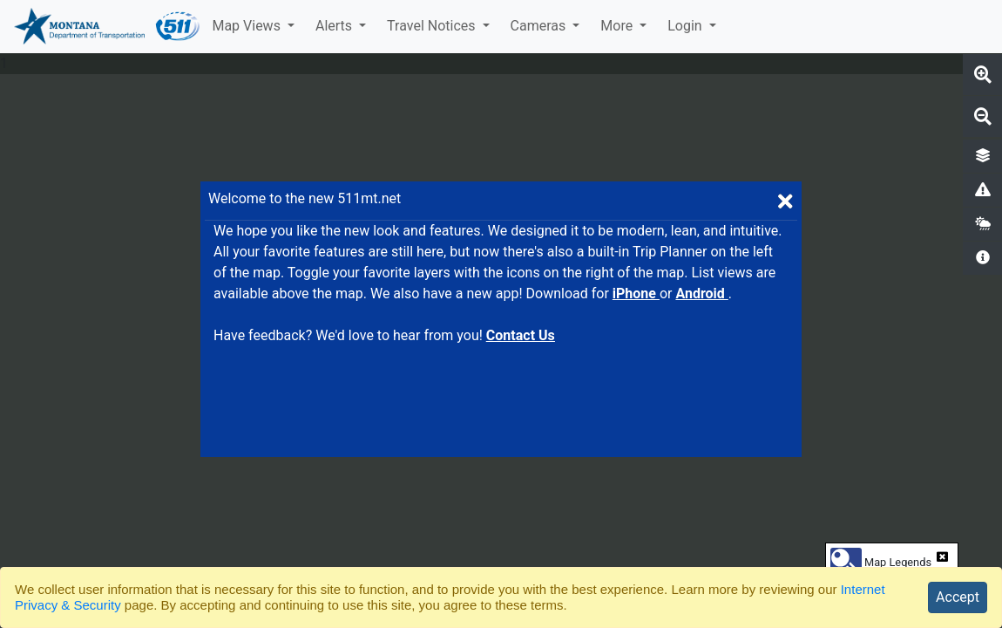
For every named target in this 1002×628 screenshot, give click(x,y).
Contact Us (520, 335)
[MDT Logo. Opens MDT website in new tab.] (77, 26)
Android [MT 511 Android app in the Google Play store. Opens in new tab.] (701, 293)
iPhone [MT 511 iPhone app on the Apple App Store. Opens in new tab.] (636, 293)
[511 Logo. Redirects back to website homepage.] (177, 26)
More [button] (618, 25)
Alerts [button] (335, 25)
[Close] (957, 597)
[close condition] (942, 557)
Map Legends (897, 562)
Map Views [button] (247, 25)
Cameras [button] (540, 25)
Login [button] (686, 25)
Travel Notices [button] (432, 25)
